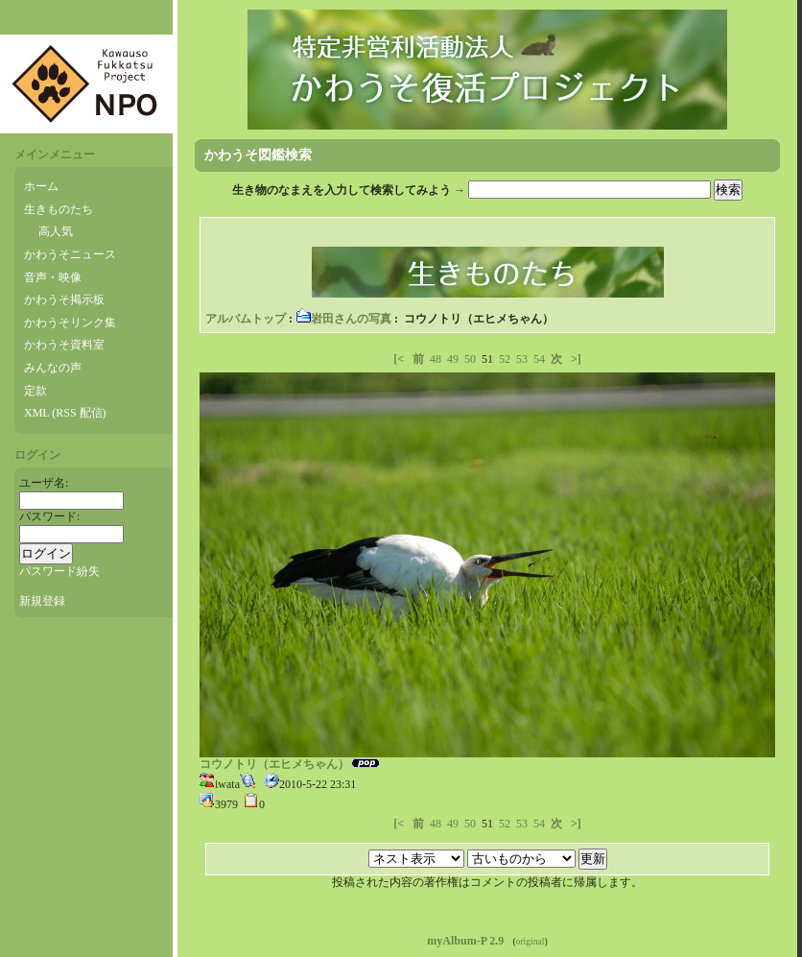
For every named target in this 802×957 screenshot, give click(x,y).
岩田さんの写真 (343, 318)
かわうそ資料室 (64, 344)
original (530, 941)
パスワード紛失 (59, 571)
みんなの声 (53, 367)
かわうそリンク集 (70, 322)
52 (504, 359)
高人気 (55, 231)
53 (522, 359)
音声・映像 (53, 277)
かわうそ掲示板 (64, 299)
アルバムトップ (245, 318)
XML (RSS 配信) (65, 412)
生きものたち (58, 209)
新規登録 (42, 601)
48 (435, 359)
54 (539, 359)
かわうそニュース (70, 254)
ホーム (41, 186)
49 (453, 359)
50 (470, 359)
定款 (35, 390)
